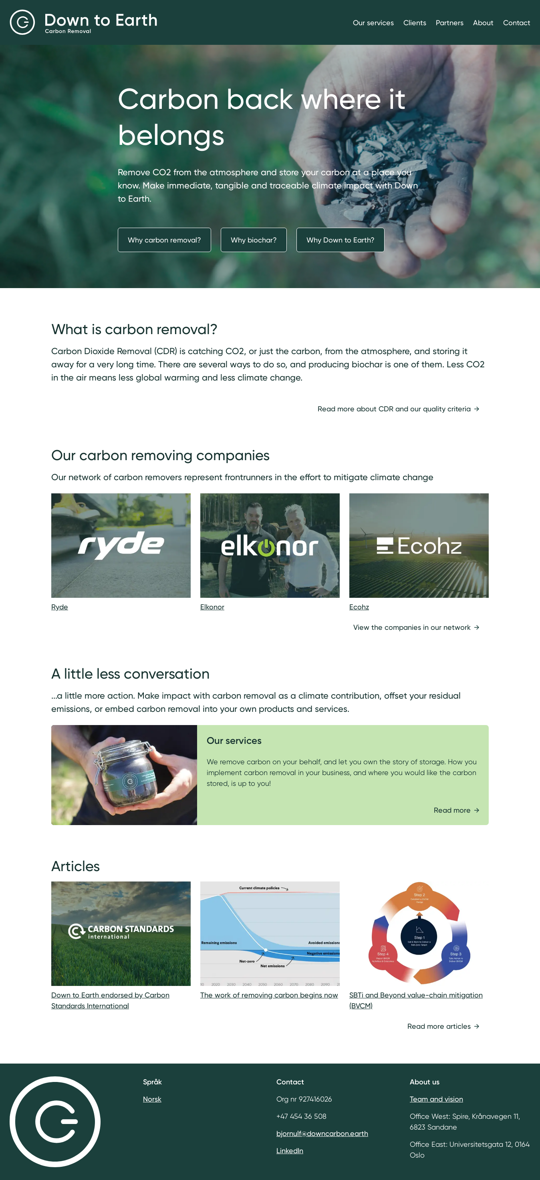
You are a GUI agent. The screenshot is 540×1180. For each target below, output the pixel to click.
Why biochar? (254, 240)
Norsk (152, 1099)
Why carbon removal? (164, 240)
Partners (449, 22)
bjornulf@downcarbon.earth (322, 1133)
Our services (373, 22)
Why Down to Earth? (340, 240)
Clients (414, 22)
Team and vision (436, 1099)
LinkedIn (289, 1150)
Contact (516, 22)
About (483, 22)
